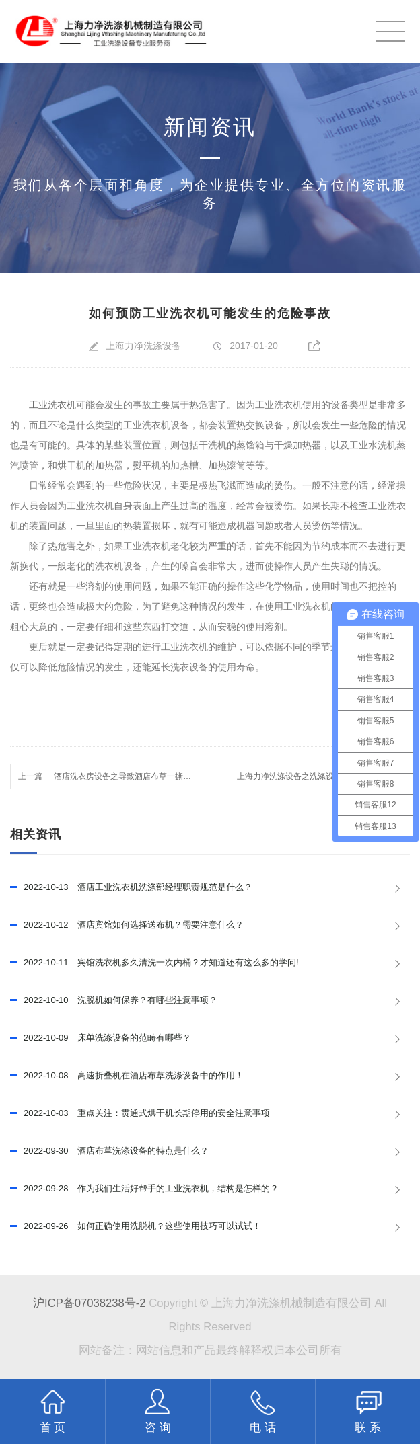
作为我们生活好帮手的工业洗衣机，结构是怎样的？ (144, 1188)
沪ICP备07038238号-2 (89, 1303)
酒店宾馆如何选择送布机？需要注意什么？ (127, 925)
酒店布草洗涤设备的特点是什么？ (109, 1151)
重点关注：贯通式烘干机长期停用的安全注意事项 (140, 1113)
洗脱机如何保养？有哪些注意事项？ (113, 1000)
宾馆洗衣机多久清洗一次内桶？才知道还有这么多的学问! (154, 962)
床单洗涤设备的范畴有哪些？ (100, 1038)
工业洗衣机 (52, 404)
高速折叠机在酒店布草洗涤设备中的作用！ (127, 1075)
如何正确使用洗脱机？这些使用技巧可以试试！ (135, 1226)
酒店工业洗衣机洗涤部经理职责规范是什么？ (131, 887)
